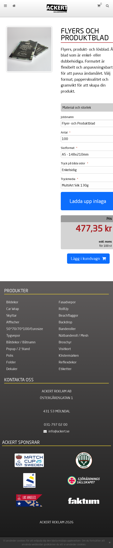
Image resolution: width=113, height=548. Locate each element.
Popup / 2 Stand (18, 349)
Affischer (12, 322)
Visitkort (65, 349)
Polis (9, 355)
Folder (11, 362)
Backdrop (65, 322)
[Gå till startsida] (14, 6)
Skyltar (11, 315)
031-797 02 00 (55, 424)
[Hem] (56, 8)
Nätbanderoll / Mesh (73, 335)
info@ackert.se (56, 431)
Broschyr (65, 342)
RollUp (64, 309)
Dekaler (11, 369)
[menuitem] (5, 6)
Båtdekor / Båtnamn (21, 342)
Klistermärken (69, 355)
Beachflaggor (68, 315)
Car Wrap (12, 309)
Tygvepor (13, 335)
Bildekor (12, 302)
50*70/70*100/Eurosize (24, 329)
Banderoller (67, 329)
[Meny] (5, 6)
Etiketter (65, 369)
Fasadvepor (67, 302)
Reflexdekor (67, 362)
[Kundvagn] (99, 6)
